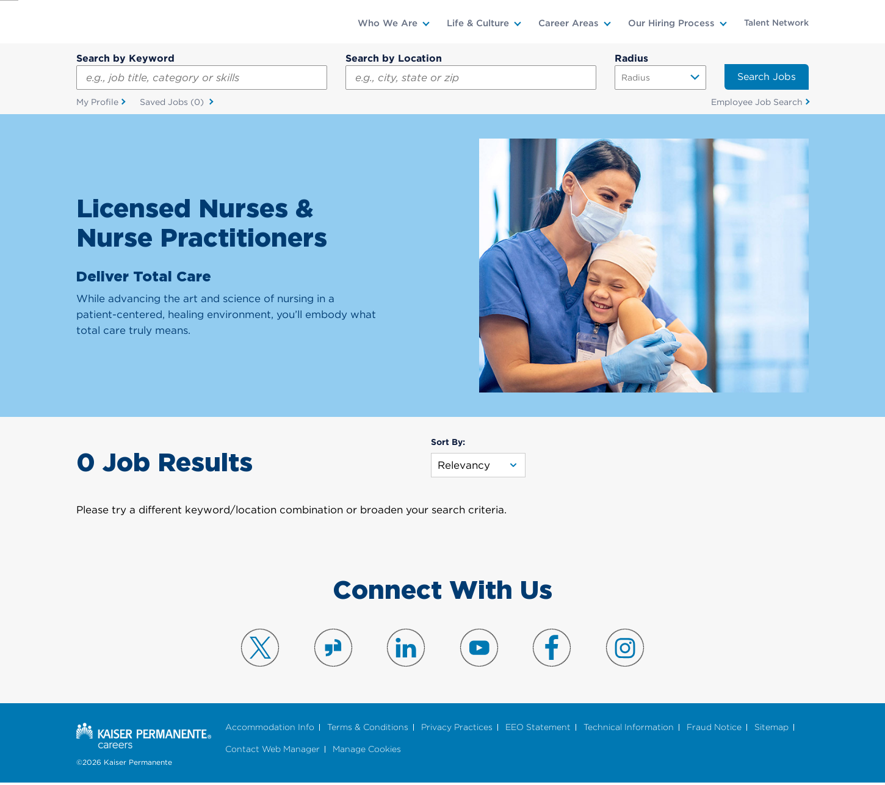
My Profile (97, 103)
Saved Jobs (173, 103)
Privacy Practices (457, 728)
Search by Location (393, 58)
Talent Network (776, 22)
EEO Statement (538, 728)
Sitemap (771, 728)
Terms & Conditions (367, 728)
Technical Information (628, 728)
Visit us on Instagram (625, 649)
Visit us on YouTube (479, 649)
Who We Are (387, 23)
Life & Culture (478, 23)
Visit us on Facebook (551, 649)
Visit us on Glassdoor (333, 649)
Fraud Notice (714, 728)
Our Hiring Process (671, 23)
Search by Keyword (125, 58)
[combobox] (470, 77)
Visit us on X (260, 649)
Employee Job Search (757, 103)
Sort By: (448, 444)
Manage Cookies (367, 751)
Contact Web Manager (272, 751)
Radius (631, 58)
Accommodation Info (269, 728)
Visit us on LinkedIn (406, 649)
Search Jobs (766, 76)
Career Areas (568, 23)
